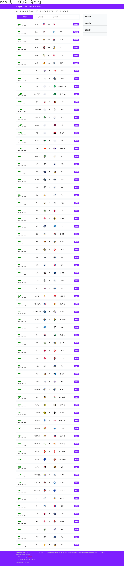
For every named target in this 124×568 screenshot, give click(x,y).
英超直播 (31, 11)
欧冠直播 (65, 11)
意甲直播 (45, 11)
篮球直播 (31, 6)
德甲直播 (51, 11)
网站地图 (30, 557)
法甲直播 (58, 11)
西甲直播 (38, 11)
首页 (26, 6)
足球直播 (38, 6)
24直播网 (19, 7)
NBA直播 (18, 11)
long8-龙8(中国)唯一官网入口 (21, 2)
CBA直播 (25, 11)
